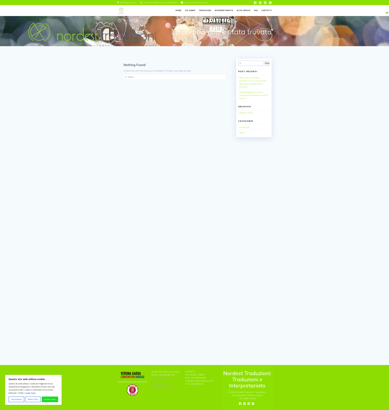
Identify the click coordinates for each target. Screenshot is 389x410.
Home (178, 10)
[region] (33, 390)
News (242, 132)
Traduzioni (205, 10)
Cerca (267, 63)
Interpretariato (224, 10)
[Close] (59, 376)
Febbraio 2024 (246, 112)
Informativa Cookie (160, 377)
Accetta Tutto (50, 399)
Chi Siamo (190, 10)
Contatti (266, 10)
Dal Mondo (244, 127)
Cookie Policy (30, 393)
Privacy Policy (157, 384)
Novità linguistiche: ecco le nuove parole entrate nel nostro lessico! (253, 95)
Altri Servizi (244, 10)
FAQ (256, 10)
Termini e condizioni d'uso (163, 387)
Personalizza (16, 399)
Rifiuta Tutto (33, 399)
